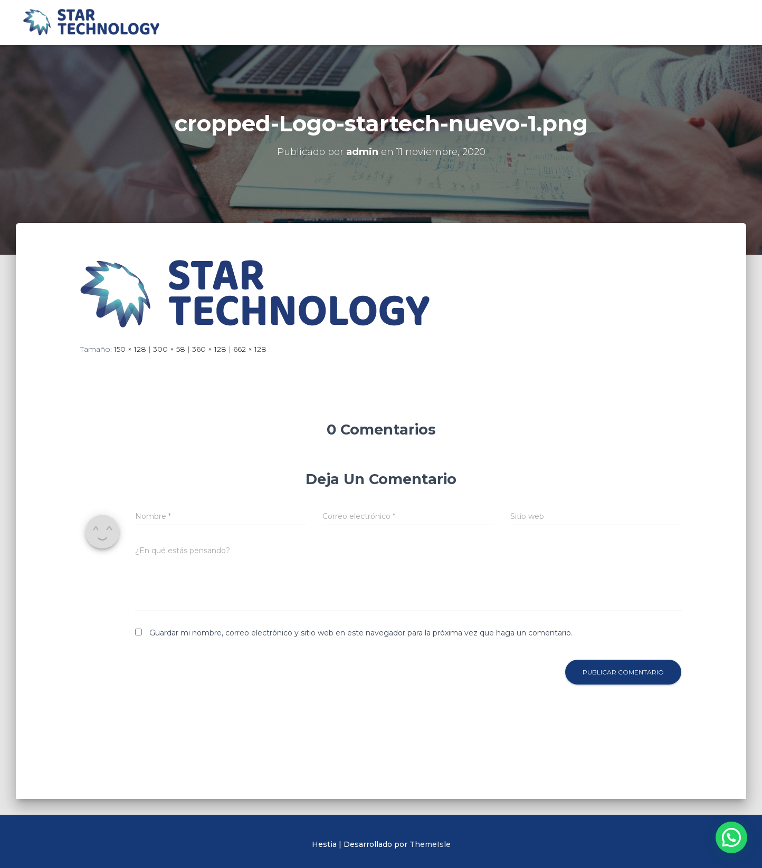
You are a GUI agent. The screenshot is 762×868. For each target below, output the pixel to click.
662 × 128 (249, 349)
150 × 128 (130, 349)
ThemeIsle (430, 844)
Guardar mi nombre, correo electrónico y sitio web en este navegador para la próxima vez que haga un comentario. (361, 633)
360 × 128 (209, 349)
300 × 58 (169, 349)
